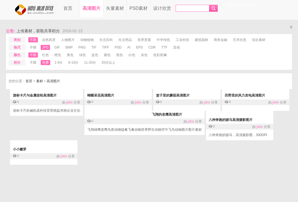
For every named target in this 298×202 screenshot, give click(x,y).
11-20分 (90, 63)
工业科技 (182, 40)
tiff (105, 47)
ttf (164, 47)
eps (139, 47)
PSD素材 (139, 8)
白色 (132, 55)
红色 (45, 55)
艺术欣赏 (239, 40)
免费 (45, 63)
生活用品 (125, 40)
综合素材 (258, 40)
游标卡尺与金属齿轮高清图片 (35, 95)
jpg (45, 47)
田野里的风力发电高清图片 (245, 95)
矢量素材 (115, 8)
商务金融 (220, 40)
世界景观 (144, 40)
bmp (69, 47)
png (82, 47)
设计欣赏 (162, 8)
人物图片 (68, 40)
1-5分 (58, 63)
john (69, 102)
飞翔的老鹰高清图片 (167, 114)
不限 (33, 40)
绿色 (82, 55)
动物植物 (87, 40)
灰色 (144, 55)
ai (128, 47)
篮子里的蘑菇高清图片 (173, 95)
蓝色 (94, 55)
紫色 (107, 55)
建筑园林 (201, 40)
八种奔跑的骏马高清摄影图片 (231, 120)
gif (57, 47)
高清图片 (91, 8)
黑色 (119, 55)
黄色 (70, 55)
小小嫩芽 (19, 149)
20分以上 (108, 63)
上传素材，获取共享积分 (38, 31)
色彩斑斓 (160, 55)
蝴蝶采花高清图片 (100, 95)
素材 (39, 81)
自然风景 (49, 40)
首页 (67, 8)
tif (93, 47)
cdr (152, 47)
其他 (176, 47)
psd (118, 47)
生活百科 (106, 40)
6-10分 (73, 63)
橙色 (57, 55)
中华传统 (163, 40)
